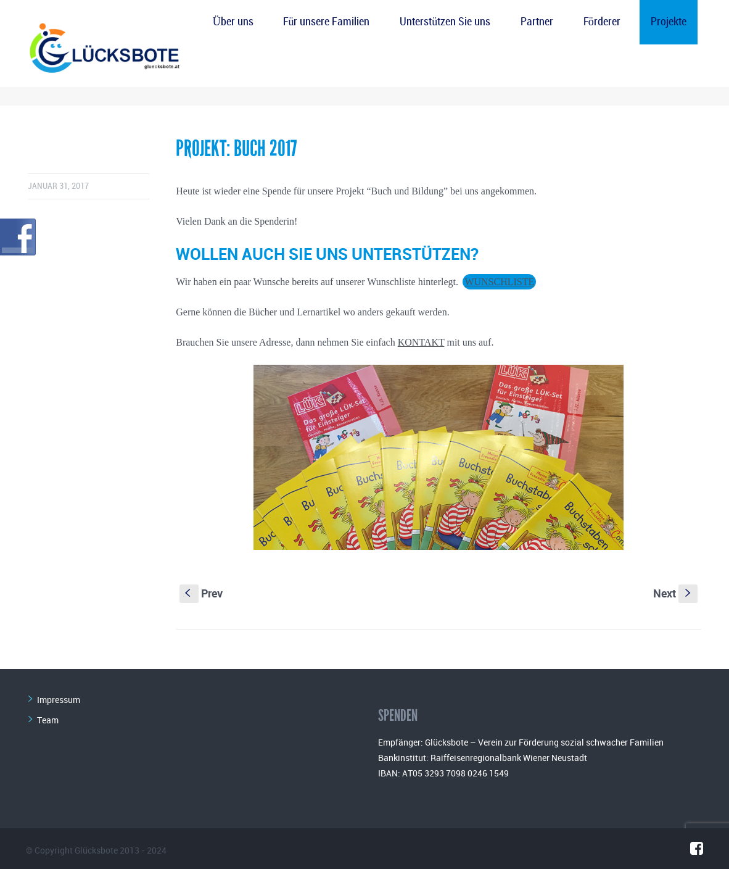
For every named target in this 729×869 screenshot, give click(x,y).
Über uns (233, 22)
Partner (537, 22)
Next (675, 593)
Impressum (58, 699)
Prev (201, 593)
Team (48, 720)
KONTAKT (421, 342)
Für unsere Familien (326, 22)
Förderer (601, 22)
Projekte (668, 22)
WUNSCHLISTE (499, 281)
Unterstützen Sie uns (445, 22)
